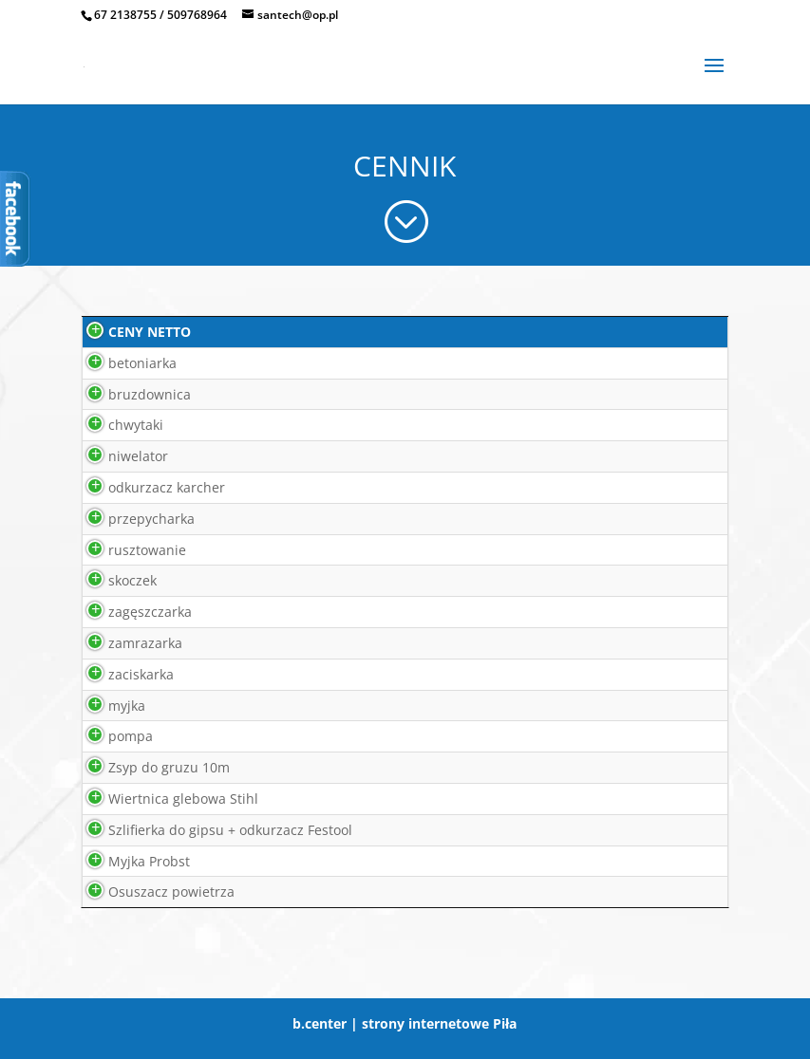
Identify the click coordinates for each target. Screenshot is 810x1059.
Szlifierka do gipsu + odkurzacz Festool (208, 830)
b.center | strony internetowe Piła (404, 1023)
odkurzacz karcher (144, 487)
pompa (108, 736)
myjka (104, 706)
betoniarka (120, 363)
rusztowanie (125, 550)
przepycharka (129, 519)
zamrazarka (123, 643)
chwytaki (113, 425)
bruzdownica (127, 394)
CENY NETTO (127, 332)
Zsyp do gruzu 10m (147, 767)
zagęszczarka (128, 612)
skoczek (110, 580)
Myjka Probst (127, 861)
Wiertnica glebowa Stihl (161, 799)
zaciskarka (119, 674)
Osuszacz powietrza (149, 891)
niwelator (116, 456)
